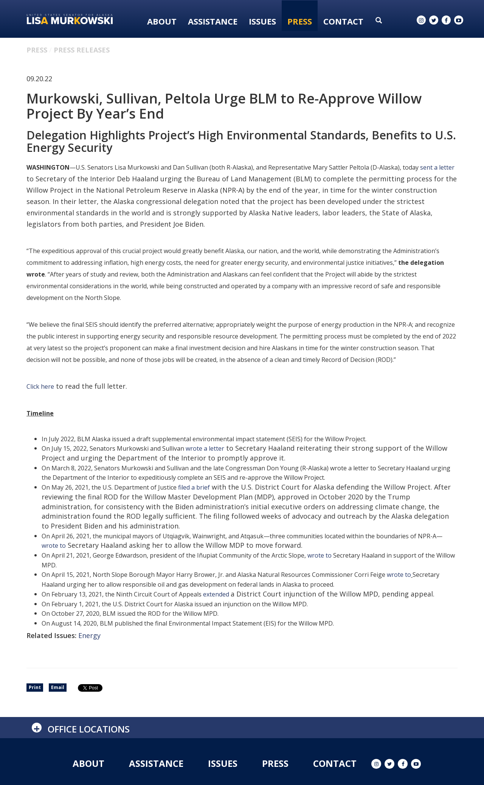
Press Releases (82, 49)
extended (217, 594)
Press (299, 21)
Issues (262, 21)
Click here (40, 386)
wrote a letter (205, 448)
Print (35, 687)
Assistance (212, 21)
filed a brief (194, 487)
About (162, 21)
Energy (89, 635)
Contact (343, 21)
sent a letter (437, 167)
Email (57, 687)
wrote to (54, 545)
